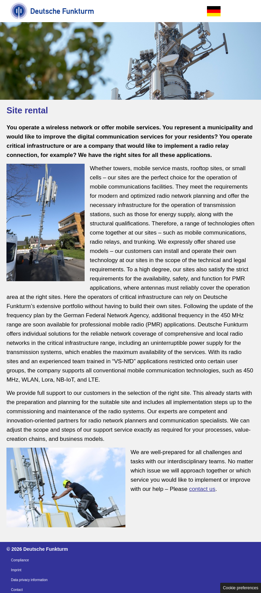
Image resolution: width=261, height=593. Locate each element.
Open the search (231, 11)
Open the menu (248, 11)
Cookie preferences (240, 588)
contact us (202, 489)
